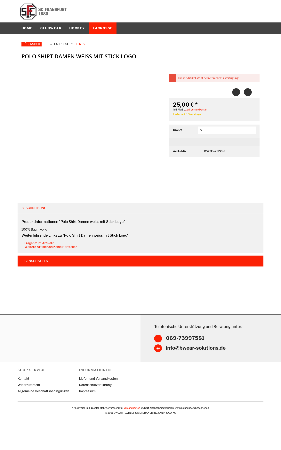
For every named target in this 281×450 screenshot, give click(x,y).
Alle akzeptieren (239, 440)
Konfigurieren (265, 440)
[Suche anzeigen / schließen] (233, 8)
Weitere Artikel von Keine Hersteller (49, 247)
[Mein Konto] (250, 8)
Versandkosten (132, 420)
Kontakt (23, 391)
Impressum (87, 404)
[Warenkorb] (258, 8)
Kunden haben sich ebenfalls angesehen (57, 274)
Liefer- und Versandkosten (98, 391)
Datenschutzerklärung (95, 398)
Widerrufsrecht (29, 398)
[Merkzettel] (241, 8)
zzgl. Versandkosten (196, 109)
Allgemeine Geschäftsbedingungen (43, 404)
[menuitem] (233, 8)
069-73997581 (185, 351)
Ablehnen (216, 440)
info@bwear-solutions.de (196, 361)
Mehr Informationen (142, 444)
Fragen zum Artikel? (37, 243)
